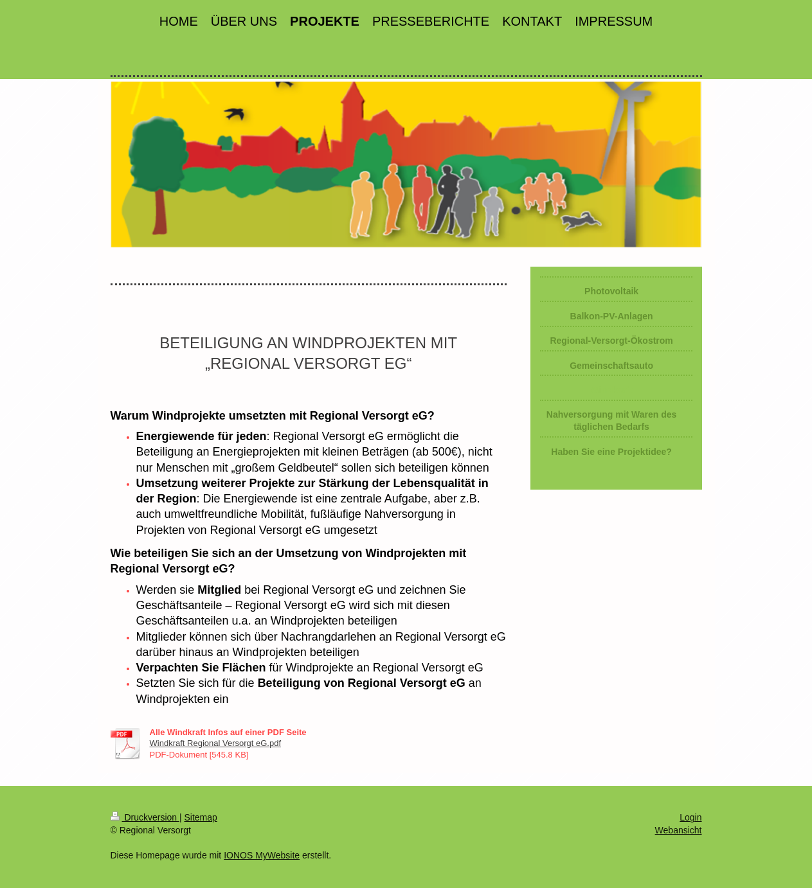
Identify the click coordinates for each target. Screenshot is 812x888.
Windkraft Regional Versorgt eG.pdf (216, 743)
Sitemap (201, 817)
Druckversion (145, 817)
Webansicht (678, 830)
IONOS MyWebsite (262, 855)
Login (690, 817)
